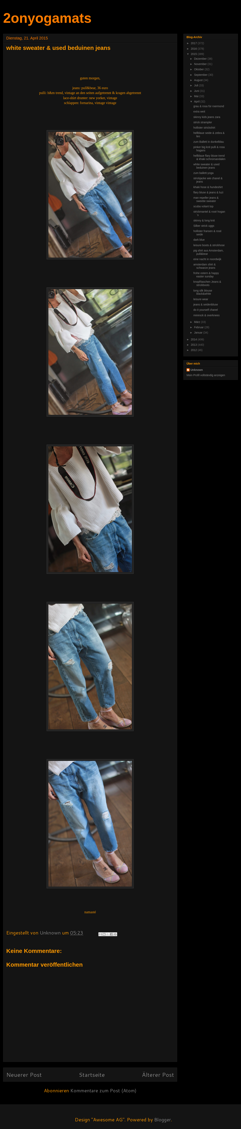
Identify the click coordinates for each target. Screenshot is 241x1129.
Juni (197, 90)
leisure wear (200, 299)
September (201, 74)
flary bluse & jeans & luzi (208, 192)
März (197, 322)
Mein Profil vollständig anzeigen (206, 375)
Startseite (92, 1074)
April (197, 101)
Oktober (199, 69)
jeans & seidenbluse (205, 304)
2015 (194, 54)
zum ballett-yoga (203, 173)
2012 (194, 350)
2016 (194, 48)
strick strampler (202, 122)
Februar (199, 327)
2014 (194, 339)
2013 (194, 344)
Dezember (200, 58)
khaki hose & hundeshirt (208, 187)
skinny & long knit (204, 220)
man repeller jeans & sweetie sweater (205, 199)
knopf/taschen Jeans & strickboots (207, 283)
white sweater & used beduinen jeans (206, 166)
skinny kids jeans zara (206, 117)
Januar (198, 332)
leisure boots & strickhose (209, 245)
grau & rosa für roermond (208, 106)
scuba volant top (203, 206)
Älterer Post (158, 1074)
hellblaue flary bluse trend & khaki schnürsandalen (209, 157)
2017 (194, 43)
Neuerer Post (24, 1074)
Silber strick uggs (203, 225)
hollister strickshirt (204, 127)
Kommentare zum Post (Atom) (103, 1090)
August (198, 80)
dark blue (199, 239)
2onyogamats (47, 18)
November (200, 64)
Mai (196, 96)
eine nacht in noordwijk (207, 259)
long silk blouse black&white (202, 292)
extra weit (199, 111)
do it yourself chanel (205, 309)
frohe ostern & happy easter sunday (206, 275)
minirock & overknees (206, 315)
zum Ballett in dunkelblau (208, 141)
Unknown (196, 369)
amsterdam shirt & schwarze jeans (204, 266)
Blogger (162, 1119)
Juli (196, 85)
